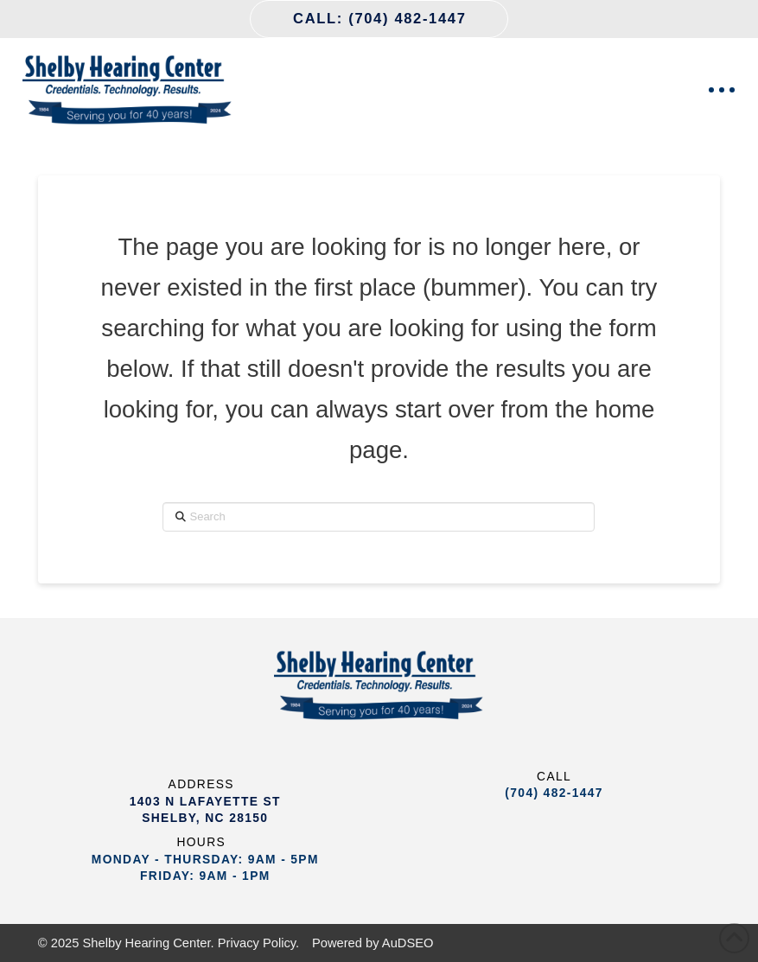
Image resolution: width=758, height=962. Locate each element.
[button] (721, 90)
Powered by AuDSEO (373, 943)
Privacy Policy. (259, 943)
